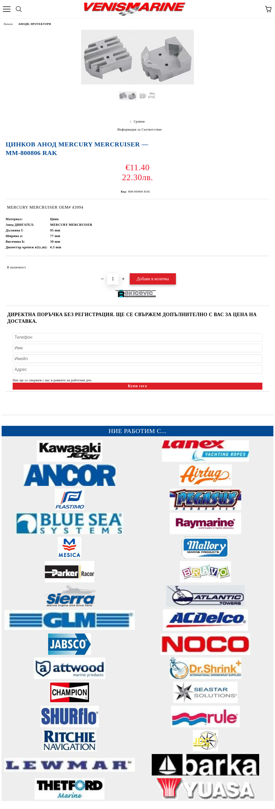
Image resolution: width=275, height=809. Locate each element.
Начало (8, 24)
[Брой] (112, 279)
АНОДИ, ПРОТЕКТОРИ (34, 24)
